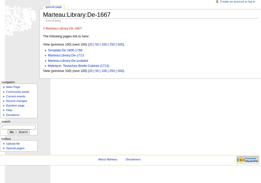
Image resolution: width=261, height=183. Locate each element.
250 (112, 44)
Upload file (13, 143)
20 (91, 44)
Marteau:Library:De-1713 (66, 55)
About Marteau (107, 159)
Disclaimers (133, 159)
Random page (15, 105)
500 (120, 44)
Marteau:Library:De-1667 (64, 28)
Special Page (53, 6)
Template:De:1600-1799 (65, 50)
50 (97, 44)
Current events (15, 96)
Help (9, 110)
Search (6, 121)
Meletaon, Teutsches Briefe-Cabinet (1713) (78, 66)
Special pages (15, 148)
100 (104, 44)
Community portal (17, 91)
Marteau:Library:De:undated (68, 61)
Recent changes (16, 100)
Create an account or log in (237, 1)
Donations (12, 114)
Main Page (13, 86)
